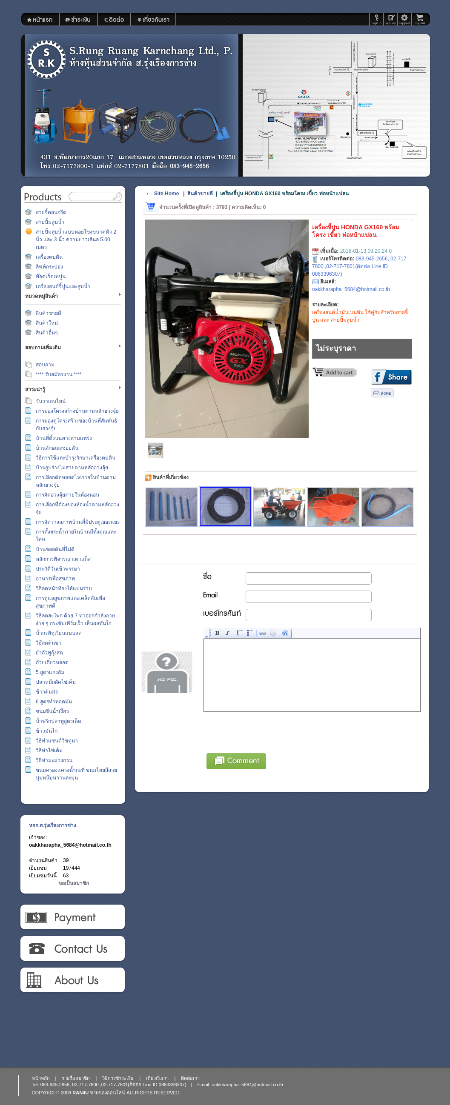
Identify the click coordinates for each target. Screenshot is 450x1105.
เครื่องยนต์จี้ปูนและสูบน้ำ (63, 286)
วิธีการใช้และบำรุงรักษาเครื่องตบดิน (75, 458)
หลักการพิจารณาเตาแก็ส (63, 559)
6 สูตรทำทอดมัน (54, 702)
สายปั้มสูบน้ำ (50, 222)
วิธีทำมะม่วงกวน (54, 760)
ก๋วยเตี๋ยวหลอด (52, 662)
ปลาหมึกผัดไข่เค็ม (56, 682)
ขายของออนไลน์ (107, 1092)
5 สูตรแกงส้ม (50, 672)
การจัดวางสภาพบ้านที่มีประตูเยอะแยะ (78, 522)
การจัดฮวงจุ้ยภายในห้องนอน (67, 495)
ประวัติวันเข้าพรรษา (58, 569)
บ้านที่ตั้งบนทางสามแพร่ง (64, 438)
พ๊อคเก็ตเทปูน (51, 277)
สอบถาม (45, 365)
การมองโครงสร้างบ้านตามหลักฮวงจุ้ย (77, 411)
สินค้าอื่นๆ (46, 333)
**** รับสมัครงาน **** (59, 374)
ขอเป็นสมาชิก (73, 883)
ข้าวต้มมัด (47, 692)
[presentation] (268, 731)
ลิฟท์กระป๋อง (49, 267)
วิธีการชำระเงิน (72, 917)
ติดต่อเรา (72, 948)
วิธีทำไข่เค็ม (49, 751)
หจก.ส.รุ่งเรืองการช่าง (52, 825)
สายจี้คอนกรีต (51, 212)
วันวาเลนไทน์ (51, 401)
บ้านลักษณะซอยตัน (57, 448)
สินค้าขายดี (48, 313)
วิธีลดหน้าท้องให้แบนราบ (64, 588)
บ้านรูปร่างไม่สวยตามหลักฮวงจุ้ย (72, 468)
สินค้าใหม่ (47, 323)
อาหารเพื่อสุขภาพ (55, 579)
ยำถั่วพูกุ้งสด (49, 653)
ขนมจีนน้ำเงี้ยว (52, 711)
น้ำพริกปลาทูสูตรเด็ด (58, 721)
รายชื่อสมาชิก (76, 1078)
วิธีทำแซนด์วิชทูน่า (57, 741)
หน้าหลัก (41, 1078)
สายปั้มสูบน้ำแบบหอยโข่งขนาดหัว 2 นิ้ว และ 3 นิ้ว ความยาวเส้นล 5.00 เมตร (76, 239)
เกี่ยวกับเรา (72, 980)
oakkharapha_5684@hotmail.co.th (70, 845)
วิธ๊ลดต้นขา (48, 643)
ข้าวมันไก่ (46, 731)
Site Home (166, 194)
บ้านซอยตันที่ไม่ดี (55, 549)
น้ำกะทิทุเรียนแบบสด (59, 633)
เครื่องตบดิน (49, 257)
